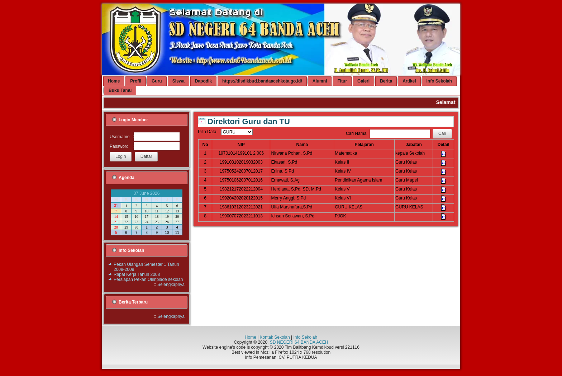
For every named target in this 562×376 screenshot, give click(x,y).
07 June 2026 (147, 193)
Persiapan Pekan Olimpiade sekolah (148, 279)
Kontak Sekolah (275, 337)
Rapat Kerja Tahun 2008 (137, 274)
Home (250, 337)
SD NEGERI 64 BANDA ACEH (299, 342)
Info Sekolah (305, 337)
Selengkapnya (171, 284)
